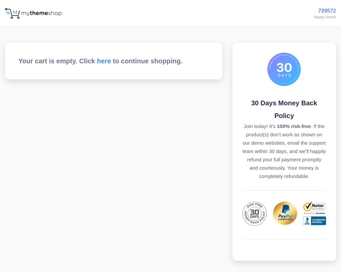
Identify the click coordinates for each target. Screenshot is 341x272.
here (104, 61)
